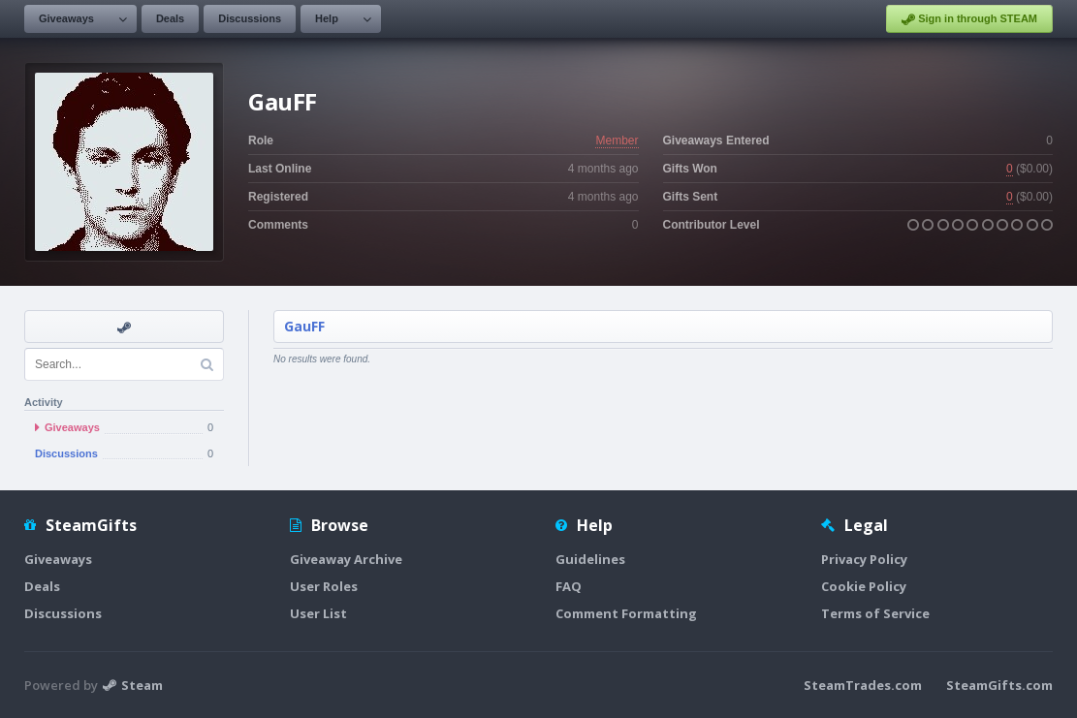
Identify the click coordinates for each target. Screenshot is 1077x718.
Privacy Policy (864, 559)
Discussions (249, 18)
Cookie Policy (863, 586)
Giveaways (66, 18)
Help (326, 18)
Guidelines (590, 559)
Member (616, 140)
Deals (170, 18)
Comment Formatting (626, 613)
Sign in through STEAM (969, 19)
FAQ (568, 586)
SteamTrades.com (863, 685)
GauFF (304, 326)
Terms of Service (875, 613)
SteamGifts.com (999, 685)
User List (318, 613)
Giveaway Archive (346, 559)
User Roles (324, 586)
